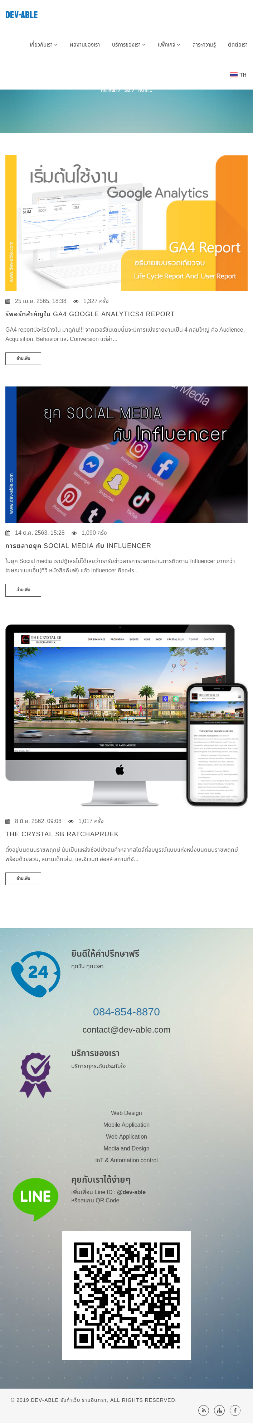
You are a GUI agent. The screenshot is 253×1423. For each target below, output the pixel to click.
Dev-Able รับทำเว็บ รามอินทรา (69, 1400)
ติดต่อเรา (238, 45)
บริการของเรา (129, 45)
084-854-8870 (126, 1012)
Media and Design (126, 1148)
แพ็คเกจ (169, 45)
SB (127, 90)
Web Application (126, 1137)
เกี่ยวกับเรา (44, 45)
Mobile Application (126, 1125)
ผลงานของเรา (85, 45)
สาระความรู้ (204, 45)
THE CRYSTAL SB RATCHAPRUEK (62, 834)
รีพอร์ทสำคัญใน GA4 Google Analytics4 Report (90, 314)
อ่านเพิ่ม (23, 358)
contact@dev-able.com (127, 1030)
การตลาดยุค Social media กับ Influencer (78, 546)
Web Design (126, 1113)
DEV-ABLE (21, 15)
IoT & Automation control (126, 1160)
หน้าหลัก (109, 90)
